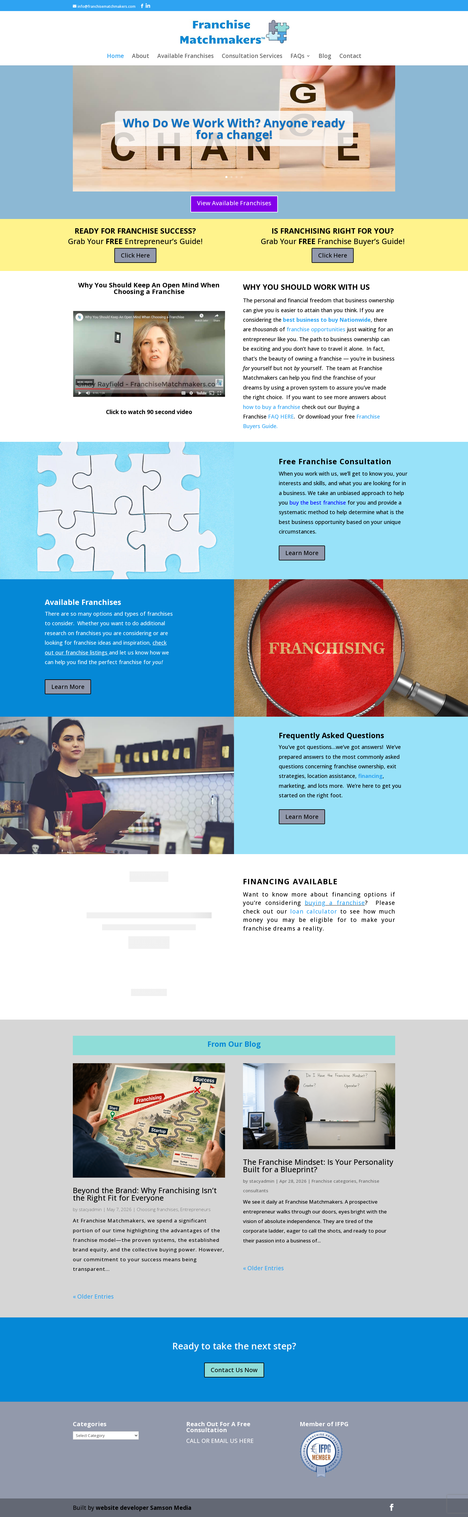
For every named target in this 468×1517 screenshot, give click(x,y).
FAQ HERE (281, 416)
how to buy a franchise (271, 406)
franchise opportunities (316, 329)
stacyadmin (90, 1209)
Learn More (301, 553)
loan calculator (313, 911)
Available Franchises (185, 57)
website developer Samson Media (143, 1508)
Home (115, 57)
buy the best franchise (318, 502)
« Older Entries (93, 1296)
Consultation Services (252, 57)
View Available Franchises (234, 203)
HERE (246, 1441)
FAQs (297, 57)
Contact (350, 57)
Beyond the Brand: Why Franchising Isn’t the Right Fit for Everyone (145, 1194)
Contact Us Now (234, 1370)
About (140, 57)
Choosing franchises (157, 1209)
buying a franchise (335, 903)
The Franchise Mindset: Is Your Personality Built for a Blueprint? (318, 1165)
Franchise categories (334, 1181)
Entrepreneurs (195, 1209)
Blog (324, 57)
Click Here (135, 255)
